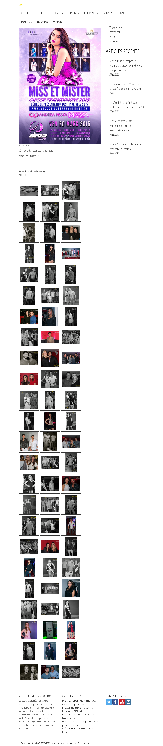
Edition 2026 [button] (91, 13)
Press (112, 36)
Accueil (24, 13)
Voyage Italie (115, 27)
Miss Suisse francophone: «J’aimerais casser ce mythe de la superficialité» (125, 65)
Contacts (57, 21)
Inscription (26, 21)
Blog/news (42, 21)
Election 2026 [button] (57, 13)
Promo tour (115, 32)
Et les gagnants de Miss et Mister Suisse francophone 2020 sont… (126, 86)
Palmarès (107, 13)
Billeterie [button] (39, 13)
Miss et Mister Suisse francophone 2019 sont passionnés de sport (121, 125)
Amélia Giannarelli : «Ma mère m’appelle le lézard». (125, 146)
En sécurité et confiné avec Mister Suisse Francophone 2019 (126, 104)
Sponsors (122, 13)
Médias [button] (74, 13)
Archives (113, 41)
